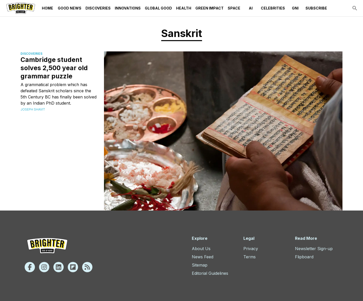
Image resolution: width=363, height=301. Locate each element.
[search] (355, 8)
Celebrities (273, 8)
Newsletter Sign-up (314, 248)
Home (47, 8)
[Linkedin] (58, 267)
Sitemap (199, 265)
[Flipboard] (73, 267)
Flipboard (304, 256)
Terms (249, 256)
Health (183, 8)
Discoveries (98, 8)
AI (250, 8)
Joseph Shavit (33, 109)
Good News (69, 8)
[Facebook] (30, 267)
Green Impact (209, 8)
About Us (201, 248)
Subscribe (316, 8)
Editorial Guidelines (210, 273)
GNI (295, 8)
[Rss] (87, 267)
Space (234, 8)
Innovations (128, 8)
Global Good (158, 8)
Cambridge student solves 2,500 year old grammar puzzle (54, 68)
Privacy (250, 248)
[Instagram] (44, 267)
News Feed (202, 256)
